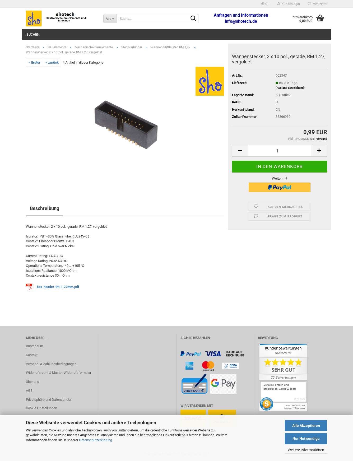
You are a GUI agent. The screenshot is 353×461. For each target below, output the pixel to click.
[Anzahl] (279, 151)
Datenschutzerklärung (95, 440)
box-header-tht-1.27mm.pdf (58, 287)
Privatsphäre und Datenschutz (48, 400)
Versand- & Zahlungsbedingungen (51, 364)
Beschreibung (44, 208)
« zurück (52, 62)
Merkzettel (317, 4)
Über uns (32, 382)
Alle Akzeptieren (306, 425)
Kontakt (32, 355)
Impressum (34, 346)
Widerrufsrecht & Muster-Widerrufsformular (58, 373)
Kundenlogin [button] (288, 4)
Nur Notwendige (306, 438)
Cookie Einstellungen (41, 408)
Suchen (32, 34)
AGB (29, 391)
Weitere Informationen (306, 450)
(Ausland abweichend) (290, 88)
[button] (265, 4)
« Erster (34, 62)
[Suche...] (109, 18)
